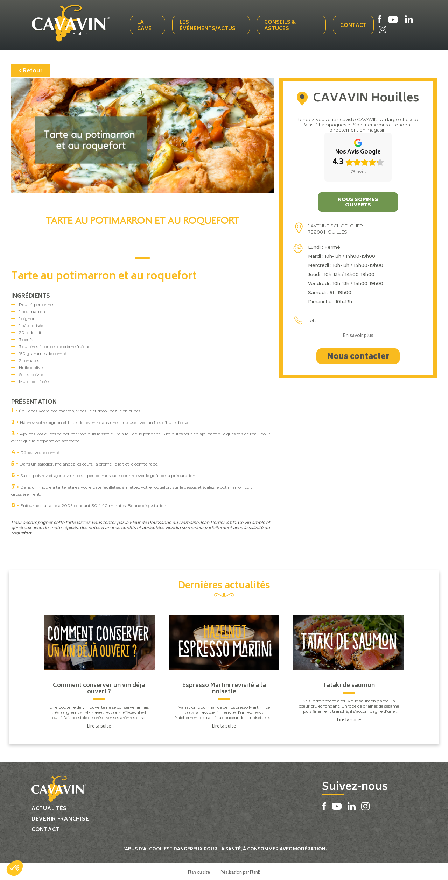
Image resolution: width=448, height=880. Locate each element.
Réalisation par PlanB (240, 870)
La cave (146, 25)
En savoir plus (358, 335)
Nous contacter (358, 355)
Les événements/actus (209, 25)
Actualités (49, 807)
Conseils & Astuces (280, 25)
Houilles (83, 34)
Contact (353, 25)
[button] (14, 868)
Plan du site (199, 870)
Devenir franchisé (60, 818)
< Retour (30, 69)
